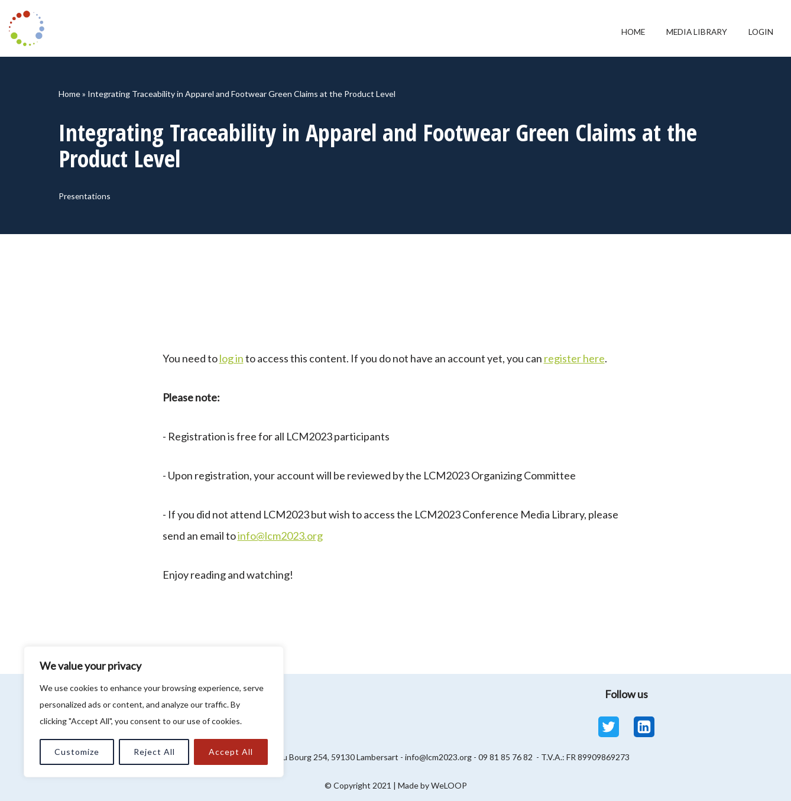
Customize (76, 752)
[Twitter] (608, 726)
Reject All (154, 752)
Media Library (685, 31)
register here (574, 358)
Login (758, 31)
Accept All (231, 752)
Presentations (88, 197)
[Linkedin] (644, 726)
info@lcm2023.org (280, 535)
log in (231, 358)
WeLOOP (449, 785)
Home (612, 31)
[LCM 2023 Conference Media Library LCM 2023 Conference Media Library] (29, 28)
